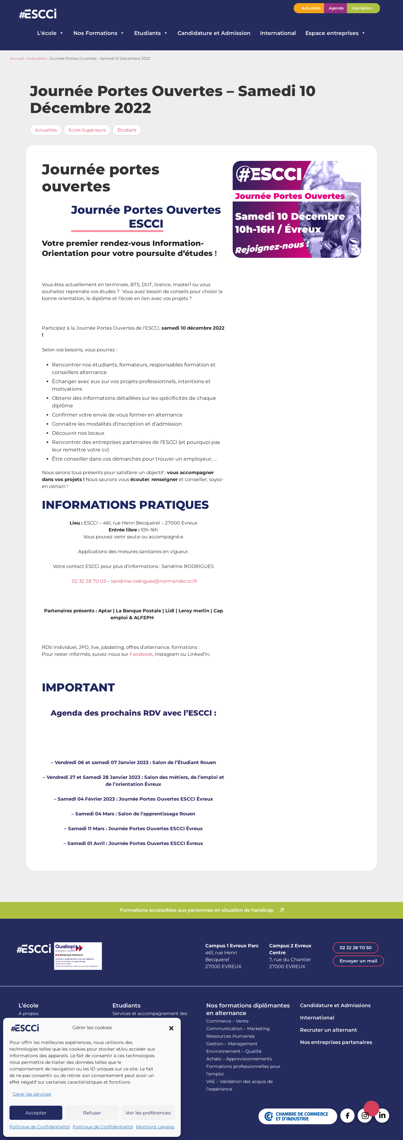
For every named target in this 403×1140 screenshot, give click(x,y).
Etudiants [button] (151, 33)
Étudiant (126, 130)
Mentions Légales (155, 1127)
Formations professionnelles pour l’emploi (243, 1070)
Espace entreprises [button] (335, 33)
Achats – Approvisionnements (239, 1059)
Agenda (336, 8)
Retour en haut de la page (371, 1108)
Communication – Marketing (238, 1028)
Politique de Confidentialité (39, 1127)
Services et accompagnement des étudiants (149, 1017)
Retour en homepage (37, 14)
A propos (28, 1013)
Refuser (92, 1113)
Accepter (36, 1113)
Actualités (311, 8)
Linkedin (382, 1116)
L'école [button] (50, 33)
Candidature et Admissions (335, 1005)
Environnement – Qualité (233, 1051)
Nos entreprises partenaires (336, 1042)
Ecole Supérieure (87, 130)
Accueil (17, 58)
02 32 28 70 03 (89, 581)
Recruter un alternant (328, 1030)
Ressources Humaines (230, 1036)
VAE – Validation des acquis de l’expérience (239, 1085)
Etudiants (126, 1005)
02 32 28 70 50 (356, 947)
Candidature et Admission (214, 33)
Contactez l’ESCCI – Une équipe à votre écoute (387, 8)
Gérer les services (32, 1094)
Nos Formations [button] (99, 33)
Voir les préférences (148, 1113)
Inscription (362, 8)
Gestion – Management (232, 1043)
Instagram (365, 1116)
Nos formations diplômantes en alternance (248, 1009)
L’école (28, 1005)
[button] (171, 1028)
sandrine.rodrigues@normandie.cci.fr (154, 581)
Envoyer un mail (358, 961)
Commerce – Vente (227, 1021)
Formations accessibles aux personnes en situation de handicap (197, 910)
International (278, 33)
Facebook (141, 654)
